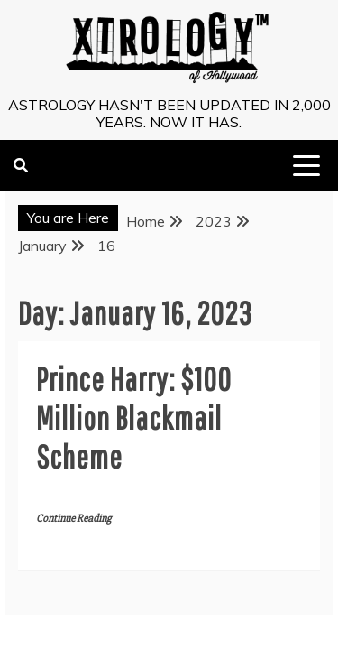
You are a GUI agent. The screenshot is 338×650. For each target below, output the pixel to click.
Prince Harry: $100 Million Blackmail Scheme (134, 417)
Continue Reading (73, 518)
